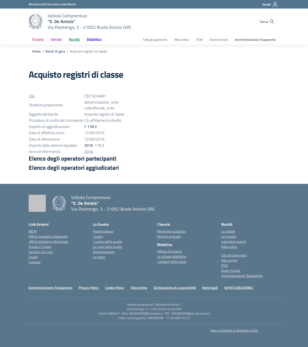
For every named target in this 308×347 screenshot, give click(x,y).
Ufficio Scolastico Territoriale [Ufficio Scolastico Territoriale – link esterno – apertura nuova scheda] (48, 241)
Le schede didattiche (171, 256)
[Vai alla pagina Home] (36, 51)
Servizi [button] (56, 39)
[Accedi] (270, 4)
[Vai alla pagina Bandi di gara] (55, 51)
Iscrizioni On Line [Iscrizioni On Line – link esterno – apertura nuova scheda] (41, 251)
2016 (88, 151)
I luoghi (98, 236)
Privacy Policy (89, 287)
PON (199, 39)
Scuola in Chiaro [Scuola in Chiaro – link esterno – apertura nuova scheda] (40, 246)
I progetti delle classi (171, 261)
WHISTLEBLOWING (238, 287)
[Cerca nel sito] (267, 21)
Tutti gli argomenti (155, 39)
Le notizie (228, 231)
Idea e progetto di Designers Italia (234, 330)
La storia (99, 256)
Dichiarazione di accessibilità (175, 287)
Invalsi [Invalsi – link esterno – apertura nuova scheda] (33, 256)
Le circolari (228, 236)
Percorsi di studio (169, 236)
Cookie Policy (114, 287)
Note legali (210, 287)
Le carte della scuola (107, 246)
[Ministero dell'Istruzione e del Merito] (52, 4)
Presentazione (103, 231)
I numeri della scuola (107, 241)
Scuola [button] (37, 39)
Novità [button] (74, 39)
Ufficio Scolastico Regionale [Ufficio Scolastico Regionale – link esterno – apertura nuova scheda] (48, 236)
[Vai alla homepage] (35, 21)
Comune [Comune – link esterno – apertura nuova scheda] (34, 262)
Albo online (181, 39)
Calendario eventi (233, 241)
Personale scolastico (171, 231)
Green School (219, 39)
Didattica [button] (94, 39)
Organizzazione (103, 251)
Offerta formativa (169, 251)
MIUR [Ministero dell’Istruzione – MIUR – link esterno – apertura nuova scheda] (33, 231)
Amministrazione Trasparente (255, 39)
